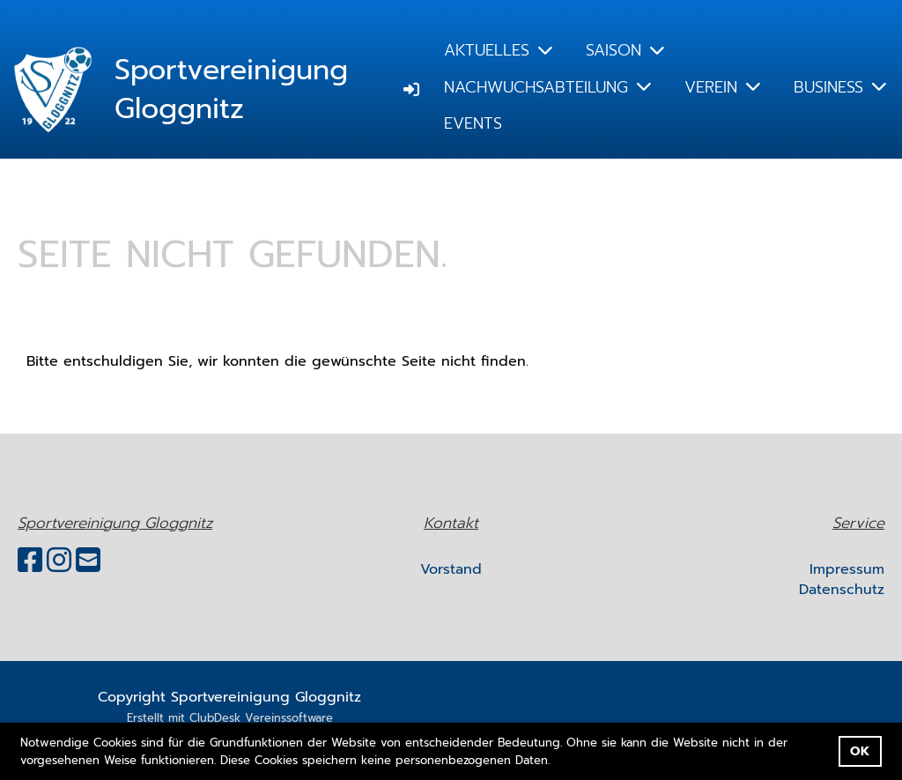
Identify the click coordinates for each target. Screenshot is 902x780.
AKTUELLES (498, 50)
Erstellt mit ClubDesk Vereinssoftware (230, 717)
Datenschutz (841, 589)
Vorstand (451, 569)
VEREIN (722, 87)
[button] (556, 761)
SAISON (625, 50)
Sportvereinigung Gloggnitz (231, 90)
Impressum (847, 569)
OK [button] (859, 751)
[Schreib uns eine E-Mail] (88, 561)
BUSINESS (840, 87)
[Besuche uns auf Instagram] (59, 561)
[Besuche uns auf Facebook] (30, 561)
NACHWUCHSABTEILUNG (547, 87)
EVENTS (473, 123)
